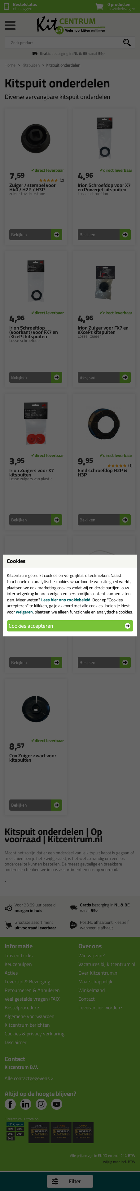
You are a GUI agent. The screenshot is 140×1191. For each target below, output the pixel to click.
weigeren (24, 612)
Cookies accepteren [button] (31, 626)
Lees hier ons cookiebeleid (65, 600)
